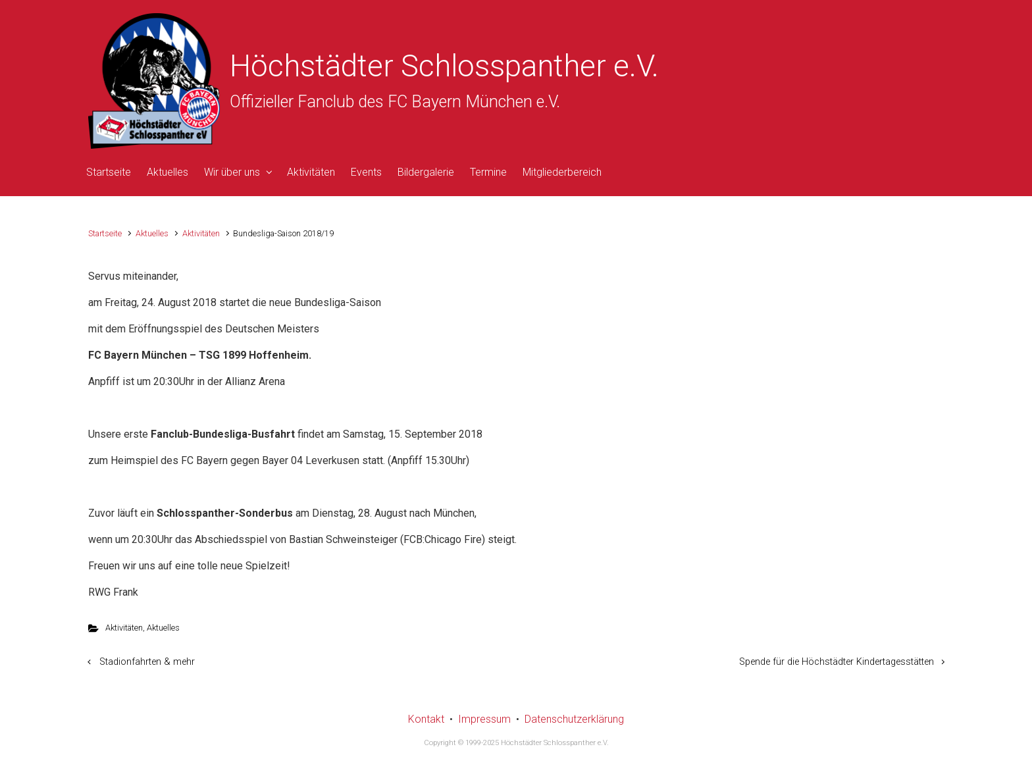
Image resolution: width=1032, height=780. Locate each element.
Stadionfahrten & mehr (147, 661)
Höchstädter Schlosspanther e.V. (444, 66)
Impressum (484, 719)
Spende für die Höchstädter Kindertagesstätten (836, 661)
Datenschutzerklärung (574, 719)
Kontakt (426, 719)
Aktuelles (152, 233)
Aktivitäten (201, 233)
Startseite (105, 233)
